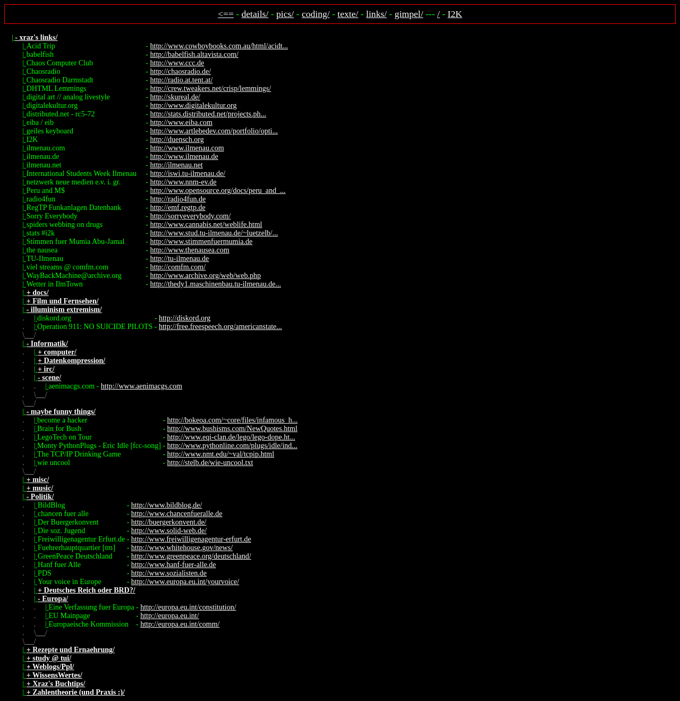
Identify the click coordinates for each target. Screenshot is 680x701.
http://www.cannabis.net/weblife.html (206, 225)
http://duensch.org (177, 139)
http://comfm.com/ (178, 267)
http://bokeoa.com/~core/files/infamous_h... (232, 420)
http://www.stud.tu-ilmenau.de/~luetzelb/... (214, 233)
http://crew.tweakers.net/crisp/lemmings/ (210, 88)
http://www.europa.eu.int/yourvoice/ (185, 582)
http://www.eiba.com (181, 122)
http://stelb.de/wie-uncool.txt (210, 463)
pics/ (285, 14)
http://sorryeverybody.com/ (190, 216)
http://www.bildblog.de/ (166, 505)
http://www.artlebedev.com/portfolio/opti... (214, 131)
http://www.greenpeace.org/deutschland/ (191, 556)
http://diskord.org (184, 318)
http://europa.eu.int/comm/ (179, 624)
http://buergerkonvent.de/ (169, 522)
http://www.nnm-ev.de (183, 182)
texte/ (347, 14)
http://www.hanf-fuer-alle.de (173, 565)
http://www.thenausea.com (190, 250)
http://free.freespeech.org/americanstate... (220, 327)
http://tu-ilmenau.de (179, 259)
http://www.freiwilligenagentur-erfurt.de (191, 539)
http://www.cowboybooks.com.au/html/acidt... (219, 46)
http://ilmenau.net (176, 165)
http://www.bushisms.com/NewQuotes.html (232, 429)
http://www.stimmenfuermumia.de (201, 242)
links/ (376, 14)
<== (226, 14)
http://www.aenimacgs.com (141, 386)
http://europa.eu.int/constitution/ (188, 607)
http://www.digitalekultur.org (193, 105)
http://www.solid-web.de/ (169, 531)
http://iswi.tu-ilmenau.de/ (188, 174)
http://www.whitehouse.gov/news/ (182, 548)
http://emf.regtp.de (178, 208)
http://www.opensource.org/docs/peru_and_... (218, 191)
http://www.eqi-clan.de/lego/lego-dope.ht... (231, 437)
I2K (455, 14)
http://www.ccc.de (177, 63)
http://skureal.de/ (175, 97)
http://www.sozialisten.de (169, 573)
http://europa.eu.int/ (169, 616)
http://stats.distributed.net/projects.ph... (208, 114)
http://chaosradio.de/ (180, 71)
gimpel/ (409, 14)
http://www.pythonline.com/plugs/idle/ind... (232, 446)
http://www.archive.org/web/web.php (205, 276)
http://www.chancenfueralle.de (177, 514)
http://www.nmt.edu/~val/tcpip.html (220, 454)
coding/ (316, 14)
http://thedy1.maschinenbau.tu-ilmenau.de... (216, 284)
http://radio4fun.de (178, 199)
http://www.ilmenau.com (187, 148)
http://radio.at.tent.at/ (181, 80)
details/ (255, 14)
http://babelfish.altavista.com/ (194, 54)
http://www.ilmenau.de (184, 157)
